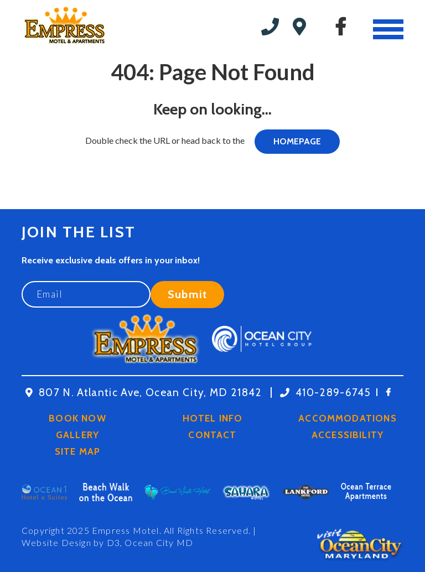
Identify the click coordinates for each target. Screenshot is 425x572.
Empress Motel (125, 530)
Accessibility (347, 434)
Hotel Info (213, 418)
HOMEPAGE (297, 141)
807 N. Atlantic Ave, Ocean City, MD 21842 (150, 392)
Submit (187, 294)
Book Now (77, 418)
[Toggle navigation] (388, 29)
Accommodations (347, 418)
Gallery (77, 434)
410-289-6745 (273, 26)
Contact (212, 434)
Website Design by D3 (71, 542)
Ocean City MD (159, 542)
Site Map (78, 451)
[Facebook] (340, 26)
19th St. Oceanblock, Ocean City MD (306, 26)
